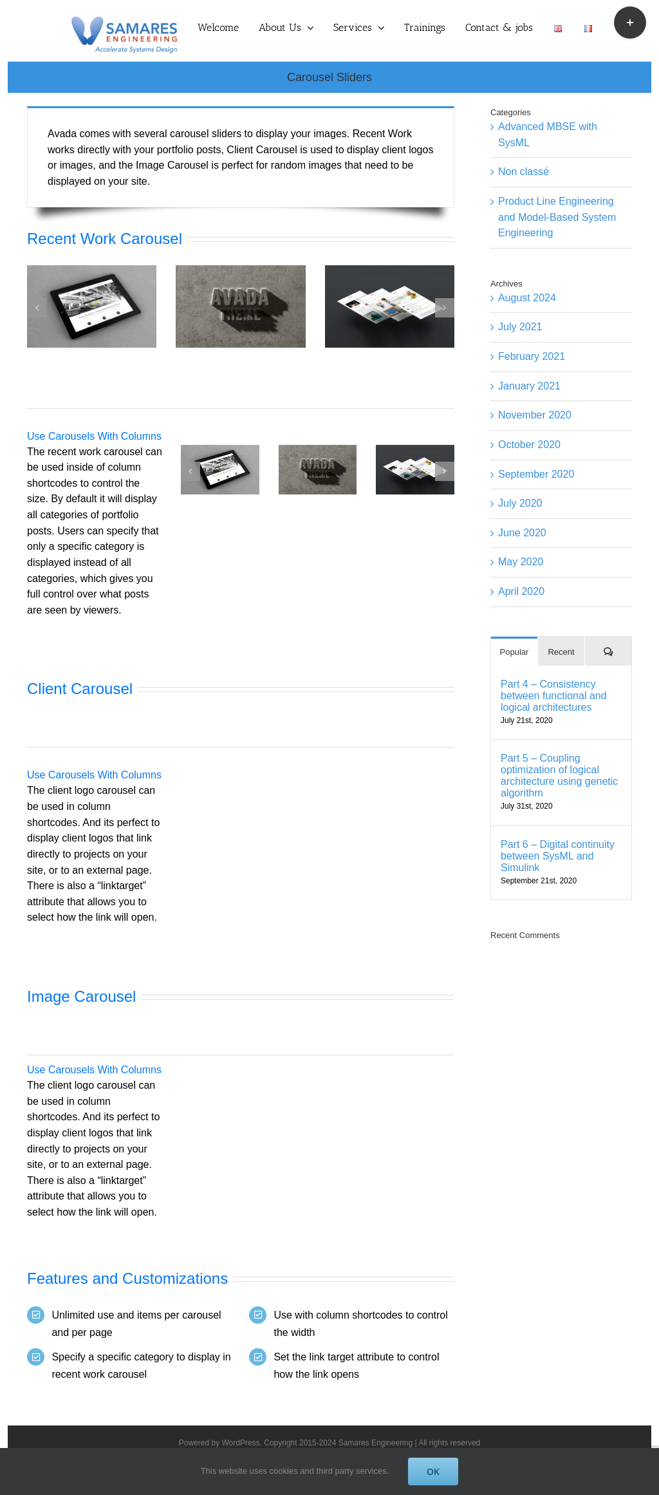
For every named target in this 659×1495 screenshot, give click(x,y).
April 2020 (521, 591)
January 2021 (529, 386)
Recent (561, 652)
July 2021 (520, 326)
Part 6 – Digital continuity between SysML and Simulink (558, 856)
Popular (514, 652)
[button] (36, 307)
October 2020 (529, 444)
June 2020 (522, 532)
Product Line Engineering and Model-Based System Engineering (557, 217)
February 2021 (531, 356)
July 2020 (520, 503)
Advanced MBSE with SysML (547, 134)
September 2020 (536, 474)
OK (433, 1471)
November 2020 (534, 414)
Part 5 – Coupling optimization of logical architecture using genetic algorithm (559, 775)
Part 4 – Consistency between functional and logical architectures (554, 696)
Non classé (523, 171)
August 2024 (527, 297)
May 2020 (520, 561)
